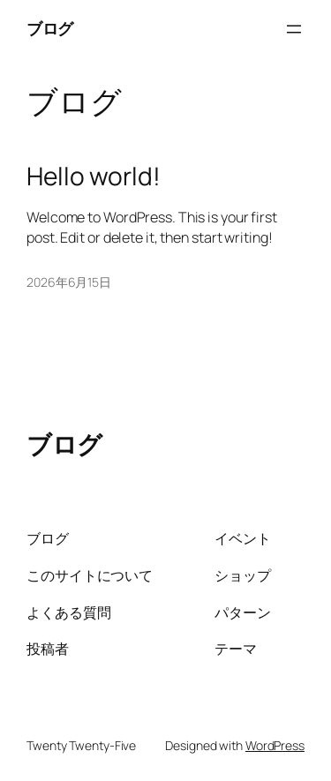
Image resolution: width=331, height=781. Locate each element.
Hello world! (93, 176)
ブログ (49, 28)
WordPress (275, 745)
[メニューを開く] (294, 29)
